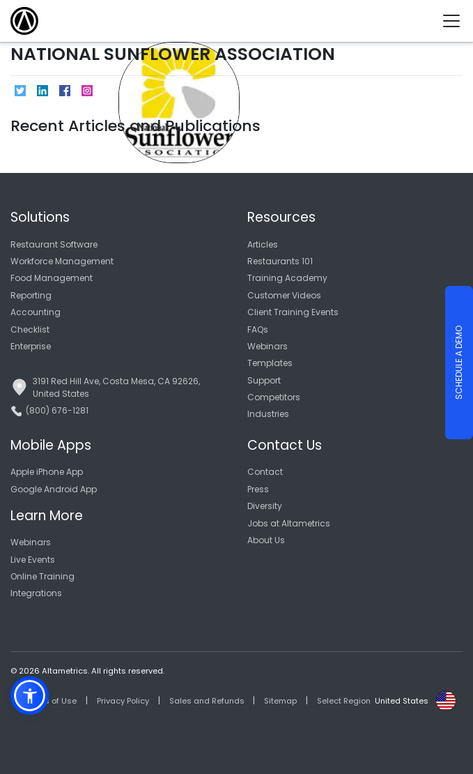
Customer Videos (284, 295)
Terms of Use (51, 700)
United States (401, 700)
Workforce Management (62, 261)
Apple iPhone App (46, 472)
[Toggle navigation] (456, 21)
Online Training (42, 576)
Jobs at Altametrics (288, 523)
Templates (270, 363)
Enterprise (30, 346)
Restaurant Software (54, 244)
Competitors (273, 397)
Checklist (29, 329)
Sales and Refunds (207, 700)
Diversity (264, 506)
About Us (266, 540)
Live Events (32, 560)
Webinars (267, 346)
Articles (262, 244)
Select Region (344, 700)
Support (264, 380)
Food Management (51, 278)
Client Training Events (293, 312)
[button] (29, 695)
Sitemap (280, 700)
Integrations (36, 593)
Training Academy (287, 278)
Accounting (35, 312)
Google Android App (53, 489)
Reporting (31, 295)
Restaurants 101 (280, 261)
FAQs (257, 329)
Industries (268, 414)
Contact (265, 472)
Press (258, 489)
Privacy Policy (123, 700)
